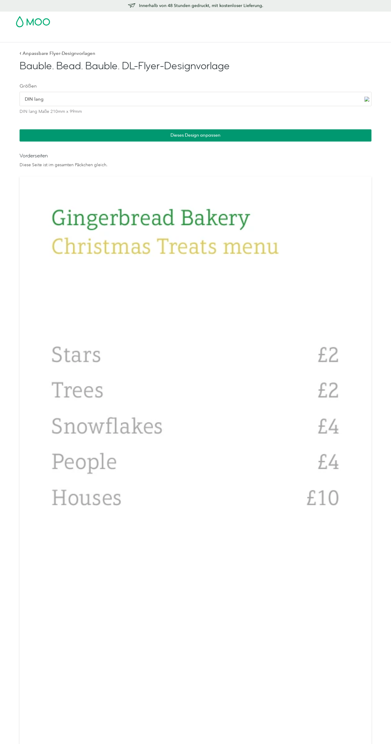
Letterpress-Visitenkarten (40, 646)
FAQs (314, 643)
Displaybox (100, 646)
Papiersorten (175, 613)
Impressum (361, 729)
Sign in (300, 20)
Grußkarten (100, 621)
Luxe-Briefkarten (105, 629)
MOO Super (175, 629)
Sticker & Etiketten (96, 37)
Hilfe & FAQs (283, 37)
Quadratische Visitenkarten (42, 629)
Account (280, 20)
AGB (247, 729)
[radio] (38, 101)
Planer (95, 672)
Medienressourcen (254, 621)
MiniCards (26, 638)
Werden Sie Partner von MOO (265, 706)
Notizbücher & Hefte (109, 664)
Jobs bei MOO (250, 646)
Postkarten (60, 37)
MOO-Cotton (175, 638)
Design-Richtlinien (327, 652)
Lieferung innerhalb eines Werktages (334, 632)
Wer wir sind (248, 638)
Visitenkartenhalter (107, 655)
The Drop (245, 655)
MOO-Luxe (173, 621)
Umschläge (100, 638)
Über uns (245, 613)
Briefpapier (100, 613)
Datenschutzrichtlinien (278, 729)
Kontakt (316, 613)
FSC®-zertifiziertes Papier (187, 672)
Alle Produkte (29, 613)
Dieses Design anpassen (339, 68)
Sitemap (336, 729)
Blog (260, 37)
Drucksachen (150, 37)
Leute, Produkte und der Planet (266, 629)
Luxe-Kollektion (178, 680)
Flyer (125, 37)
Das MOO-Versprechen (258, 689)
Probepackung (251, 20)
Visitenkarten (29, 37)
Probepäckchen (178, 664)
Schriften (312, 729)
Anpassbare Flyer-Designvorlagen (57, 53)
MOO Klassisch (177, 646)
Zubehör (179, 37)
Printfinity (245, 680)
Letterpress (173, 655)
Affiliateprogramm (327, 660)
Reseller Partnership (255, 672)
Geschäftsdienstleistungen (221, 37)
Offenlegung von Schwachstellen (341, 677)
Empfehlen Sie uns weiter (334, 668)
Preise (315, 621)
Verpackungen (250, 697)
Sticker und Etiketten (36, 664)
